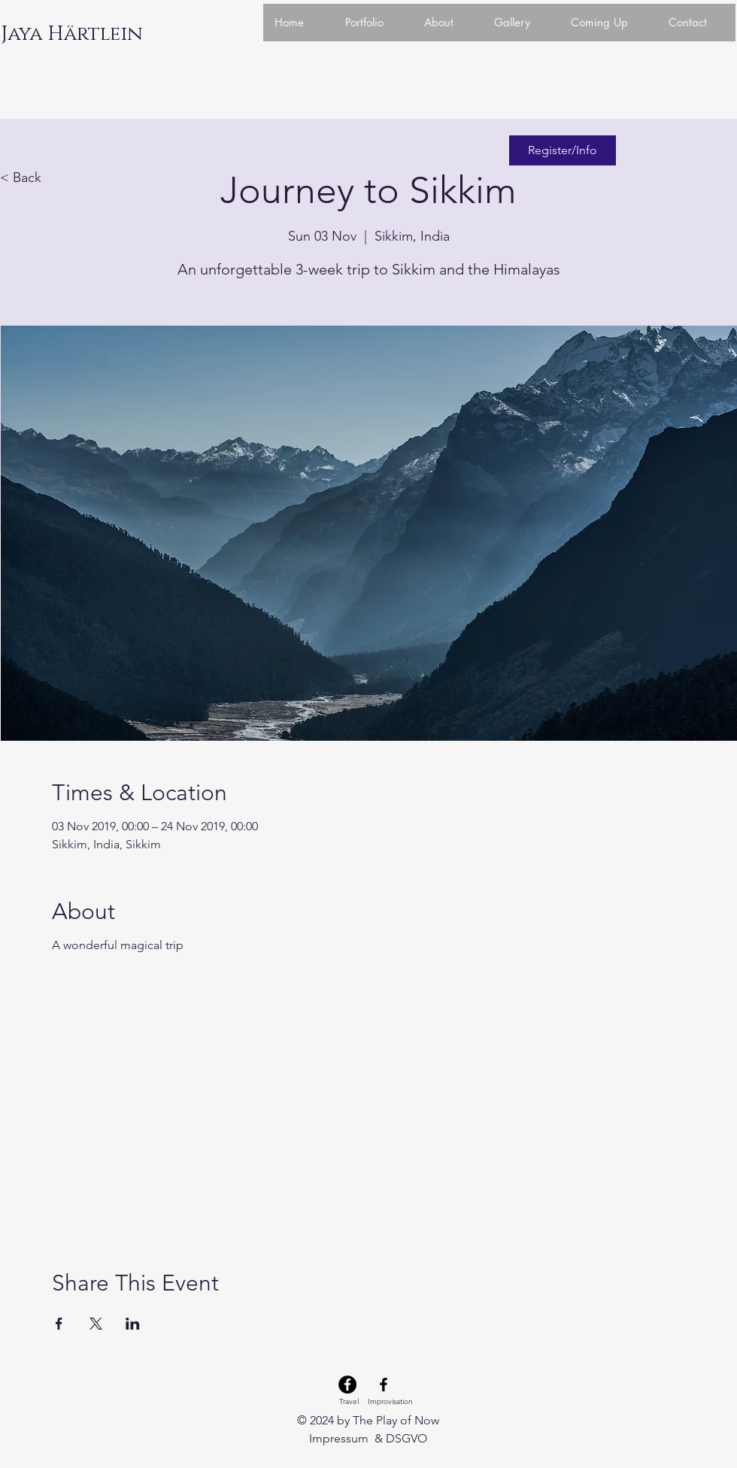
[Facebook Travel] (347, 1384)
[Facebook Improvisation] (384, 1384)
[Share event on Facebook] (59, 1324)
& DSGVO (399, 1438)
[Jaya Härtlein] (71, 35)
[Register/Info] (562, 150)
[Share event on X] (96, 1324)
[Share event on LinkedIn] (133, 1324)
